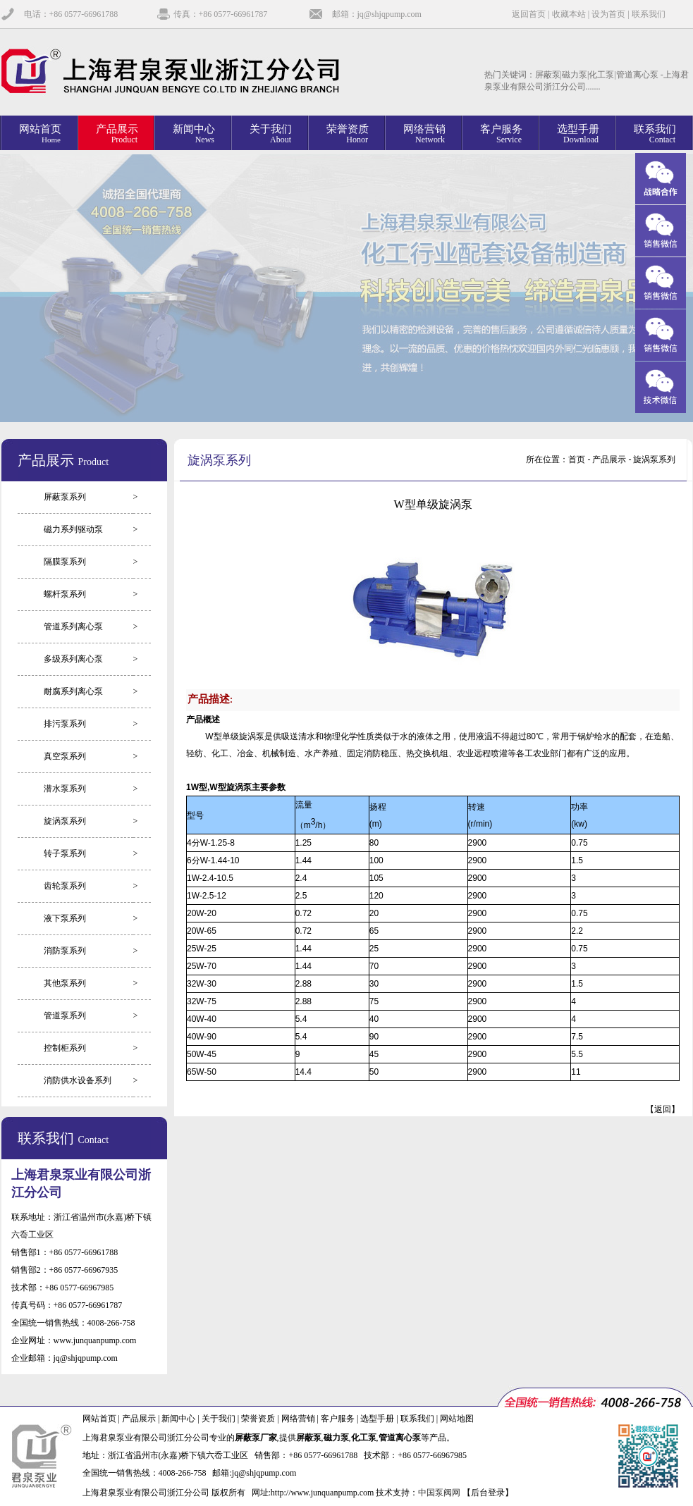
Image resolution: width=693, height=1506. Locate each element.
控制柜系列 (65, 1048)
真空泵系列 (65, 756)
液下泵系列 (65, 918)
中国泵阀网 (439, 1493)
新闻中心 (178, 1419)
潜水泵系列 (65, 789)
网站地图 (457, 1419)
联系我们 (649, 14)
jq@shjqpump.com (86, 1358)
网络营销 (298, 1419)
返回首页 (529, 14)
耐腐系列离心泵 (73, 691)
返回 (662, 1109)
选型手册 (377, 1419)
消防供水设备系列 (77, 1080)
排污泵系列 (65, 724)
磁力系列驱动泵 (73, 529)
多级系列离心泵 (73, 659)
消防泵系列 (65, 951)
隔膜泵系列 (65, 562)
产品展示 (139, 1419)
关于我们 (218, 1419)
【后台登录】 (487, 1493)
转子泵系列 (65, 853)
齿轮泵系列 (65, 886)
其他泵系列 (65, 983)
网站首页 (99, 1419)
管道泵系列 (65, 1015)
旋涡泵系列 (65, 821)
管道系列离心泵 (73, 626)
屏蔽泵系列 (65, 497)
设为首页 (608, 14)
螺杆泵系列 (65, 594)
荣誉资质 (258, 1419)
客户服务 (338, 1419)
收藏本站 (569, 14)
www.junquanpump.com (95, 1340)
